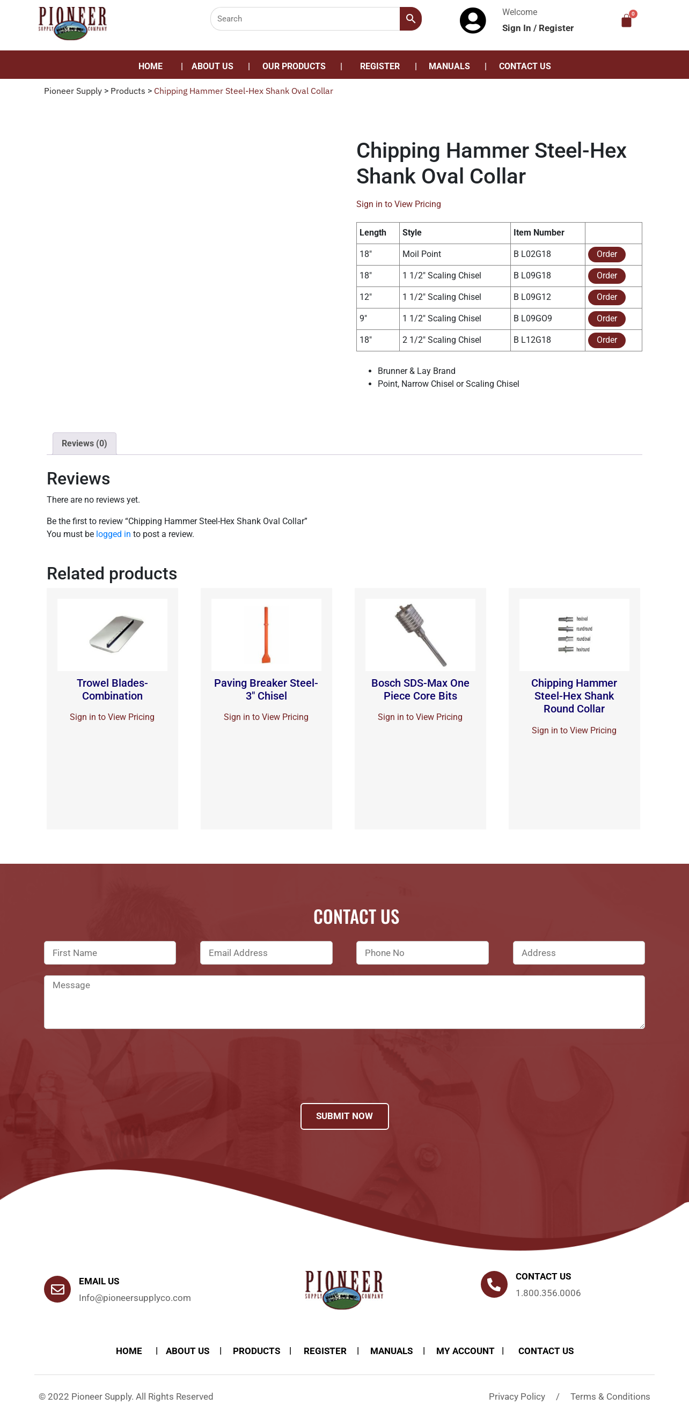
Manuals (449, 66)
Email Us (99, 1281)
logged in (113, 534)
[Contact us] (494, 1284)
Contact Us (525, 66)
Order (607, 254)
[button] (297, 66)
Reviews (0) (84, 443)
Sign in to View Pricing (398, 204)
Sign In (517, 28)
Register (556, 28)
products (256, 1351)
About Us (212, 66)
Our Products (294, 66)
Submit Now (344, 1116)
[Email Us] (57, 1289)
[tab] (84, 443)
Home (150, 66)
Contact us (543, 1276)
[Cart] (626, 20)
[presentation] (125, 1080)
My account (465, 1351)
